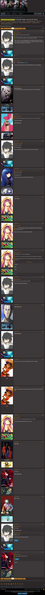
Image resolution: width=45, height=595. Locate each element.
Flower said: (17, 279)
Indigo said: (17, 526)
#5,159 (43, 524)
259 (15, 28)
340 (21, 28)
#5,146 (43, 168)
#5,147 (43, 196)
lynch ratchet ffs (8, 22)
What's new (14, 13)
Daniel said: (17, 33)
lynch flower (3, 22)
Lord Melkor (7, 132)
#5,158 (43, 496)
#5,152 (43, 331)
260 (17, 28)
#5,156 (43, 441)
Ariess (2, 21)
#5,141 (43, 30)
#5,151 (43, 304)
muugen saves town (15, 22)
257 (10, 28)
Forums (3, 13)
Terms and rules (32, 589)
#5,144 (43, 114)
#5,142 (43, 58)
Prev (2, 28)
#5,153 (43, 359)
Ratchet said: (17, 116)
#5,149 (43, 250)
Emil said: (16, 417)
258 (12, 28)
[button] (10, 13)
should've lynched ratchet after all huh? (25, 22)
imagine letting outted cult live (31, 21)
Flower (7, 214)
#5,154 (43, 387)
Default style (3, 589)
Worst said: (17, 252)
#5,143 (43, 86)
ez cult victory (19, 21)
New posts (2, 15)
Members (21, 13)
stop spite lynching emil (35, 22)
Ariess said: (17, 60)
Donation (8, 13)
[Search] (43, 13)
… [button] (6, 28)
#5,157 (43, 469)
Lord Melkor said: (18, 143)
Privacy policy (37, 589)
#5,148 (43, 223)
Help (41, 589)
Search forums (7, 15)
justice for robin (39, 21)
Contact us (26, 589)
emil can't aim (13, 21)
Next (24, 28)
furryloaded (24, 21)
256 (8, 28)
